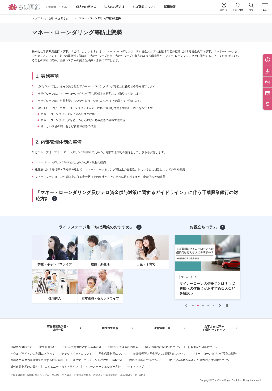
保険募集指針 (47, 347)
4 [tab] (208, 305)
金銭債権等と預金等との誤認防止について (159, 353)
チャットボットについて (76, 353)
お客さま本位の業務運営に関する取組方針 (36, 360)
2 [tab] (198, 305)
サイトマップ (135, 366)
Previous (187, 305)
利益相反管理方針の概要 (123, 347)
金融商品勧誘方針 (21, 347)
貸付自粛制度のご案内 (24, 366)
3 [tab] (203, 305)
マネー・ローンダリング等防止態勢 (214, 353)
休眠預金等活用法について (145, 360)
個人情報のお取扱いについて (163, 347)
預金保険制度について (112, 353)
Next (219, 305)
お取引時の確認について (203, 347)
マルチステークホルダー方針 (103, 366)
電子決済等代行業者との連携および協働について (199, 360)
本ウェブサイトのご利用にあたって (32, 353)
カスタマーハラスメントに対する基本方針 (96, 360)
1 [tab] (193, 305)
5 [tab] (213, 305)
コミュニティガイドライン (61, 366)
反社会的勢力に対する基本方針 (81, 347)
